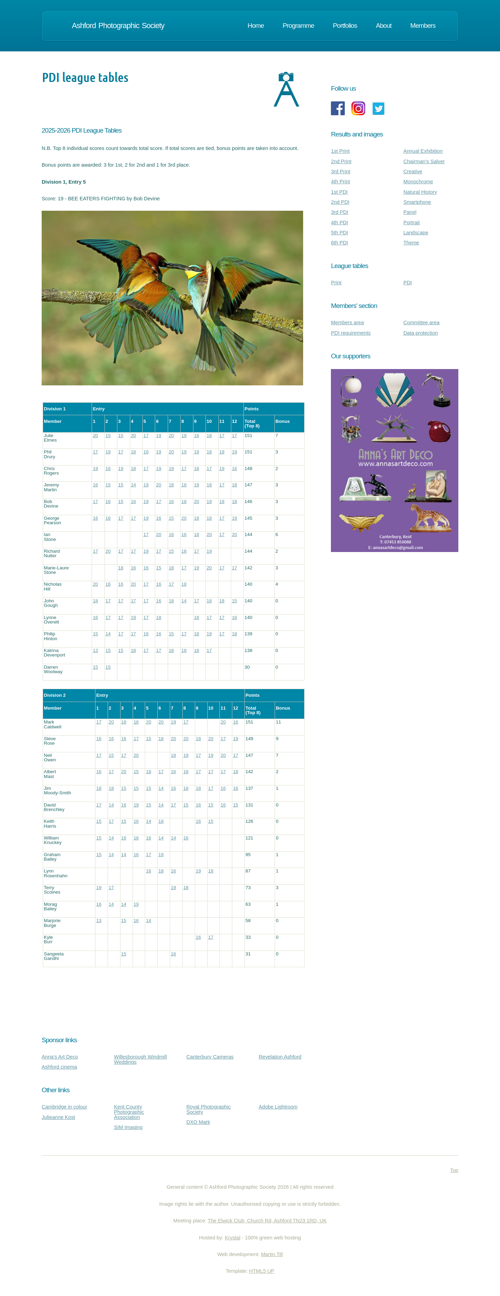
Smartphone (417, 202)
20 (95, 435)
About (384, 25)
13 (95, 650)
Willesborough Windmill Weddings (140, 1059)
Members (422, 25)
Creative (413, 171)
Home (256, 25)
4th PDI (339, 222)
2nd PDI (340, 202)
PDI (407, 282)
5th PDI (339, 232)
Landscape (415, 232)
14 (133, 484)
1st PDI (339, 192)
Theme (411, 242)
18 (196, 435)
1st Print (340, 151)
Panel (410, 212)
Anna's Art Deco (60, 1057)
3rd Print (340, 171)
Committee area (421, 322)
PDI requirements (350, 333)
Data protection (420, 333)
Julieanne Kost (58, 1117)
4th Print (340, 181)
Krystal (232, 1237)
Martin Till (272, 1254)
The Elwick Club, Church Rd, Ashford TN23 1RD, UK (267, 1220)
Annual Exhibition (423, 151)
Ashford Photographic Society (117, 25)
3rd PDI (339, 212)
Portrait (411, 222)
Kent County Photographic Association (129, 1112)
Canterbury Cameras (210, 1057)
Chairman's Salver (424, 161)
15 (108, 435)
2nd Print (341, 161)
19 (158, 435)
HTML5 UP (261, 1271)
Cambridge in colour (64, 1107)
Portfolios (345, 25)
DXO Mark (198, 1122)
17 (146, 435)
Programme (298, 25)
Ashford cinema (59, 1067)
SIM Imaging (128, 1127)
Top (454, 1170)
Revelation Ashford (280, 1057)
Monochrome (418, 181)
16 (146, 451)
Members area (347, 322)
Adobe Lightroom (278, 1107)
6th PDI (339, 242)
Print (336, 282)
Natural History (420, 192)
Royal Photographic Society (208, 1109)
